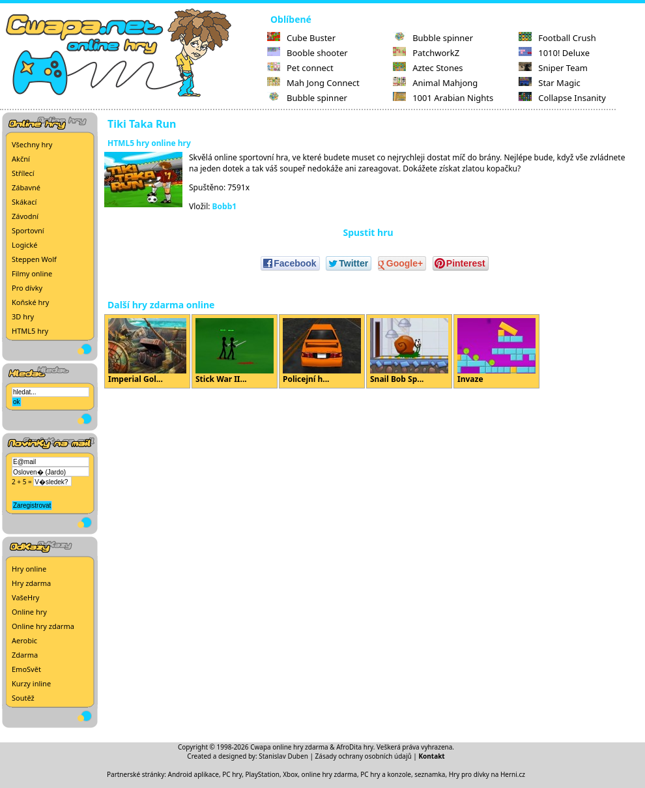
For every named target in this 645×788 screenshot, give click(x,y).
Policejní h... (322, 351)
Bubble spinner (307, 98)
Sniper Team (553, 68)
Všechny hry (32, 144)
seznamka (429, 774)
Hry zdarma (31, 583)
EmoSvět (26, 669)
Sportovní (28, 230)
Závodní (25, 216)
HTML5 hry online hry (149, 143)
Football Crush (557, 38)
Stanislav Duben (283, 756)
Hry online (29, 569)
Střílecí (23, 173)
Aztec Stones (428, 68)
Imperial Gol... (147, 351)
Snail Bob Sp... (409, 351)
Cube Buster (301, 38)
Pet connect (300, 68)
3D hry (23, 316)
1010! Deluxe (554, 53)
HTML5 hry (30, 331)
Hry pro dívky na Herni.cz (487, 774)
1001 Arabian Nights (443, 98)
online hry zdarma (329, 774)
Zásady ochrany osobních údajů (363, 756)
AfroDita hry (354, 747)
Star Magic (549, 83)
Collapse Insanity (562, 98)
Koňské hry (30, 302)
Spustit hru (368, 232)
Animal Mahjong (435, 83)
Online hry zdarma (43, 626)
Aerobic (24, 640)
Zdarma (25, 655)
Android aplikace (193, 774)
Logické (24, 245)
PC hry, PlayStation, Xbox (260, 774)
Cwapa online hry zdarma (289, 747)
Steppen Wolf (34, 259)
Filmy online (32, 273)
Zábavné (26, 187)
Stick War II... (234, 351)
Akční (21, 159)
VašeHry (25, 597)
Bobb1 (224, 206)
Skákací (24, 202)
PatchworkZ (426, 53)
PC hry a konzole (385, 774)
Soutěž (23, 698)
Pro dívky (27, 288)
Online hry (29, 612)
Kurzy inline (31, 683)
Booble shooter (307, 53)
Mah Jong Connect (313, 83)
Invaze (496, 351)
